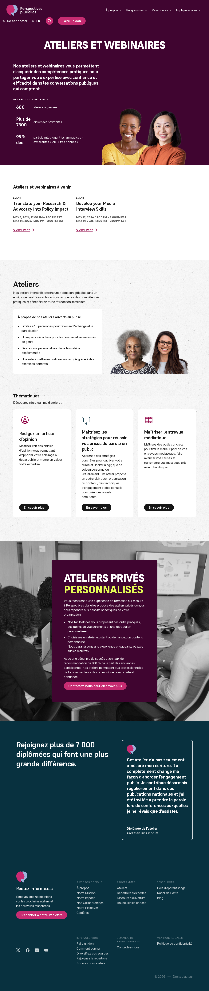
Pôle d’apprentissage (171, 888)
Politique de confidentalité (174, 943)
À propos (113, 10)
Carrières (83, 913)
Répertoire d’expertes (131, 893)
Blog (160, 898)
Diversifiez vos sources (93, 953)
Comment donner (88, 948)
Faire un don (71, 21)
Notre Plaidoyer (87, 908)
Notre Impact (86, 898)
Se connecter (17, 21)
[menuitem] (38, 20)
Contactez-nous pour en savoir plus (95, 686)
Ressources (162, 10)
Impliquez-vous (188, 10)
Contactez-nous (128, 947)
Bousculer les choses (131, 903)
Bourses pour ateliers (91, 963)
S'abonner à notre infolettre (42, 915)
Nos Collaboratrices (90, 903)
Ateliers (122, 888)
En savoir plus (34, 507)
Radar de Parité (167, 893)
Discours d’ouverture (131, 898)
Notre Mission (86, 893)
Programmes (137, 10)
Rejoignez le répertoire (92, 958)
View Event (24, 230)
